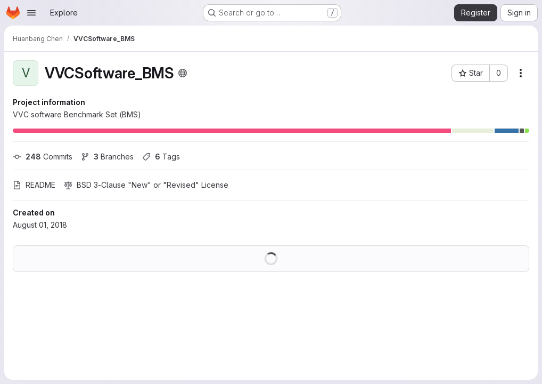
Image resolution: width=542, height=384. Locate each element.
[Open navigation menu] (31, 12)
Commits (42, 156)
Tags (161, 156)
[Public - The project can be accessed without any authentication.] (182, 73)
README (34, 184)
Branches (107, 156)
